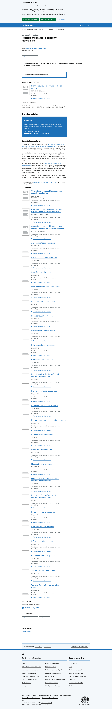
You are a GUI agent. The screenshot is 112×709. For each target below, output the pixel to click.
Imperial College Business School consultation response (45, 375)
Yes (40, 646)
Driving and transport (28, 686)
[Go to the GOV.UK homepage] (27, 25)
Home (23, 29)
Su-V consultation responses (43, 570)
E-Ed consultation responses (43, 301)
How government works (76, 683)
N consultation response (41, 464)
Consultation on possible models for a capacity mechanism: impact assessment (48, 227)
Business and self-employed (30, 670)
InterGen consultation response (44, 405)
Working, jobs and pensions (53, 686)
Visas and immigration (51, 683)
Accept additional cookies (30, 19)
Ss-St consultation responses (43, 556)
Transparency (73, 679)
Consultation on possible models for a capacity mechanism (46, 192)
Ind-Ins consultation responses (44, 391)
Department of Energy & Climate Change (35, 48)
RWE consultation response (42, 526)
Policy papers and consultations (78, 676)
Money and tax (49, 676)
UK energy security (60, 29)
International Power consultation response (48, 420)
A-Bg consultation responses (43, 243)
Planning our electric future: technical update (46, 87)
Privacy (28, 695)
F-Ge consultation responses (43, 345)
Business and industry (32, 29)
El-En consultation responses (43, 316)
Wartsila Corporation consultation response (45, 586)
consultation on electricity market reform (45, 182)
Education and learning (52, 663)
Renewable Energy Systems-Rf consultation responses (43, 496)
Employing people (50, 667)
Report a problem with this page (79, 646)
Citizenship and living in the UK (31, 676)
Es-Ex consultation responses (43, 330)
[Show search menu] (88, 25)
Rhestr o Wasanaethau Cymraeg (31, 698)
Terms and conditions (65, 695)
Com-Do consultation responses (44, 272)
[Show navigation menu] (82, 25)
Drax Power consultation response (45, 286)
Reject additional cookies (47, 19)
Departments (73, 663)
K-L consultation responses (42, 435)
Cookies (34, 695)
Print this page (45, 618)
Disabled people (26, 683)
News (70, 667)
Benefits (24, 663)
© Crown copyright (84, 704)
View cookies (61, 19)
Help (23, 695)
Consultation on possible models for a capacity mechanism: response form (46, 210)
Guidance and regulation (76, 670)
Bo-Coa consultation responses (44, 257)
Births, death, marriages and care (31, 667)
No (49, 646)
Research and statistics (76, 673)
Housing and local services (53, 673)
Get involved (72, 686)
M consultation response (41, 449)
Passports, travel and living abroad (55, 679)
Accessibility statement (44, 695)
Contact (55, 695)
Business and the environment (46, 29)
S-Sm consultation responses (43, 541)
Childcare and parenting (29, 673)
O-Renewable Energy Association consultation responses (45, 479)
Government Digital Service (50, 698)
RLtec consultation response (43, 512)
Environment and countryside (53, 670)
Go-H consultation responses (43, 359)
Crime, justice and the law (29, 679)
